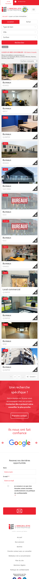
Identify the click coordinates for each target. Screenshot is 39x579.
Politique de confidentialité (19, 570)
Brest (17, 56)
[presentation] (19, 503)
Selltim (25, 531)
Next (36, 443)
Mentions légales (19, 565)
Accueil (4, 16)
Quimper (12, 56)
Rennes (27, 56)
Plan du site (19, 560)
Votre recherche (8, 2)
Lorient (22, 56)
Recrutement (19, 542)
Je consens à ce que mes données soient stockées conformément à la (25, 491)
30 (27, 377)
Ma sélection (19, 1)
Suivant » (33, 377)
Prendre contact (19, 415)
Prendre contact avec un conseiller (19, 551)
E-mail (6, 476)
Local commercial (11, 289)
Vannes (33, 56)
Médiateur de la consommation (19, 556)
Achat (28, 22)
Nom (5, 468)
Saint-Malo (10, 58)
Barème (19, 547)
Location (10, 22)
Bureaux (7, 82)
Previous (3, 443)
